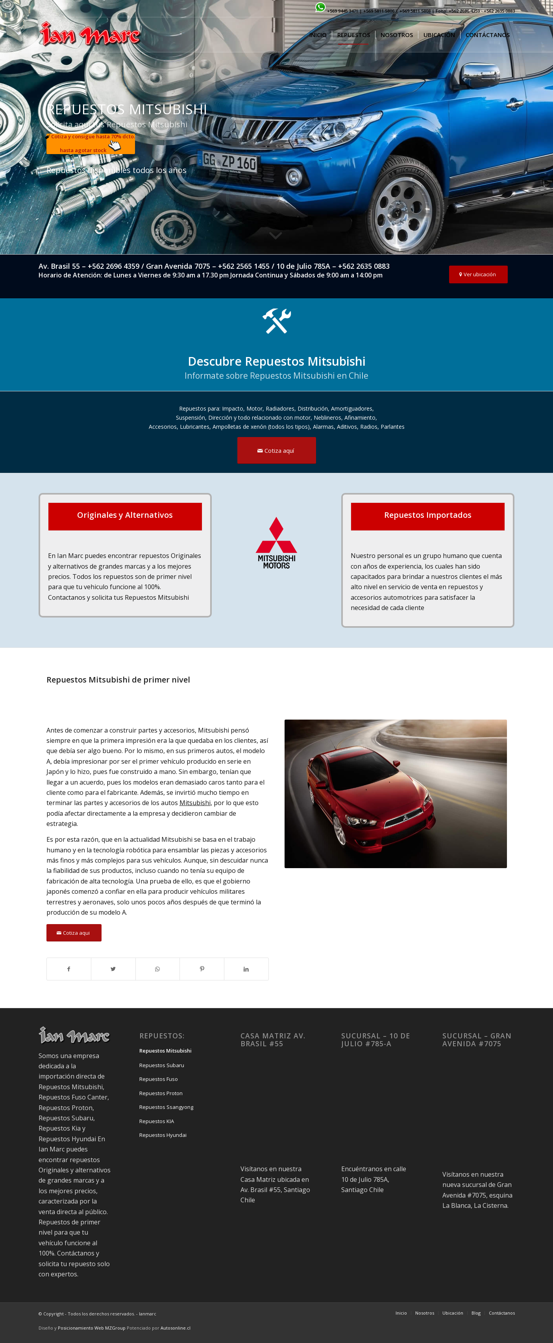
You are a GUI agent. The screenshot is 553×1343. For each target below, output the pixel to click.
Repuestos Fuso (158, 1079)
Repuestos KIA (156, 1121)
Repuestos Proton (161, 1093)
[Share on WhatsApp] (158, 969)
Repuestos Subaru (161, 1065)
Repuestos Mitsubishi (165, 1050)
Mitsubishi (195, 802)
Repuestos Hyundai (163, 1134)
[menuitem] (318, 34)
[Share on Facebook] (69, 969)
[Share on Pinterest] (202, 969)
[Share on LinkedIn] (246, 969)
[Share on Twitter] (113, 969)
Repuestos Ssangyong (166, 1106)
